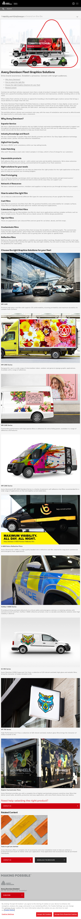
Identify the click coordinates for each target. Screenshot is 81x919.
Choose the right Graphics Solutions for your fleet (22, 85)
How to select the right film (15, 82)
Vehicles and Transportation (13, 17)
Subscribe (12, 895)
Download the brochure (51, 860)
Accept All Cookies (44, 914)
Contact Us (40, 806)
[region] (40, 910)
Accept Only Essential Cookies (66, 914)
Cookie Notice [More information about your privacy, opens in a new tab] (9, 910)
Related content (10, 88)
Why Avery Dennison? (12, 79)
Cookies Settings (8, 914)
